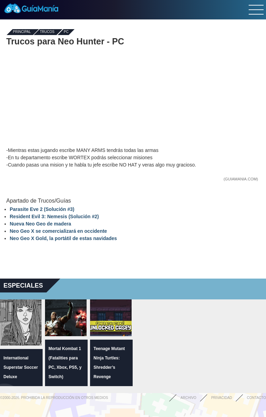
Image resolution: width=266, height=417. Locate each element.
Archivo (188, 398)
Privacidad (221, 398)
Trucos (47, 32)
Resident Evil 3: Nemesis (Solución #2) (54, 216)
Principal (22, 32)
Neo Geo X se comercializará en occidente (58, 231)
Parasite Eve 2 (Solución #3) (42, 209)
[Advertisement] (133, 96)
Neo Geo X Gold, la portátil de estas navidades (63, 238)
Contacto (256, 398)
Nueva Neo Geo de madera (40, 224)
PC (66, 32)
